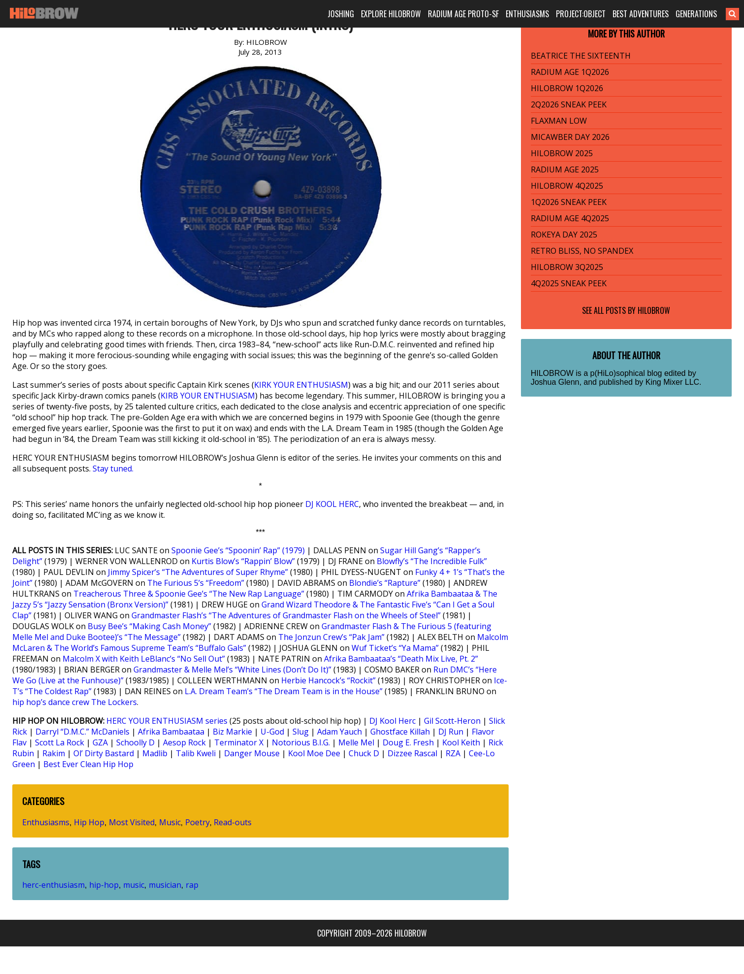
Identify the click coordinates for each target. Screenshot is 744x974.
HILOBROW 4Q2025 (567, 185)
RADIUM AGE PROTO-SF (463, 14)
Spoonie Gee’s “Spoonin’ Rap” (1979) (238, 550)
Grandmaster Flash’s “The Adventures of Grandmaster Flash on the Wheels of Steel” (286, 615)
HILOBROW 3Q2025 (567, 267)
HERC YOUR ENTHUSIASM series (166, 720)
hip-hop (104, 884)
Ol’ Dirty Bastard (103, 753)
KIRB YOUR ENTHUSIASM (208, 395)
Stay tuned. (113, 468)
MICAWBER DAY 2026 (570, 137)
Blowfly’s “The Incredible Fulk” (432, 561)
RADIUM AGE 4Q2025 (570, 218)
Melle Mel (356, 742)
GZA (100, 742)
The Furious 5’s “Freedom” (195, 582)
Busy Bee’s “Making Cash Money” (149, 626)
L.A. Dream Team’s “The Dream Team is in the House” (284, 691)
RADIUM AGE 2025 (565, 169)
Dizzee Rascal (412, 753)
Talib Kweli (196, 753)
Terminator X (238, 742)
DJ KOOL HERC (332, 504)
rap (192, 884)
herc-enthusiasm (53, 884)
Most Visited (132, 822)
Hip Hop (89, 822)
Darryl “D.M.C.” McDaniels (82, 731)
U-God (272, 731)
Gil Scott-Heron (452, 720)
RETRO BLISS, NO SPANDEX (582, 250)
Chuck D (364, 753)
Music (170, 822)
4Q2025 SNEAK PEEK (569, 283)
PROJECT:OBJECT (581, 14)
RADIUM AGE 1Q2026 (570, 72)
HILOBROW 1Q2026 (567, 88)
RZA (453, 753)
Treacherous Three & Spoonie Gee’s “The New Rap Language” (188, 593)
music (133, 884)
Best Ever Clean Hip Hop (88, 764)
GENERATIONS (696, 14)
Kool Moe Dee (314, 753)
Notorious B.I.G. (301, 742)
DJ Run (450, 731)
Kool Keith (461, 742)
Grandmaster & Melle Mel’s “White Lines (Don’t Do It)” (232, 669)
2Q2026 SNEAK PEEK (569, 104)
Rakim (53, 753)
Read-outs (233, 822)
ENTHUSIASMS (527, 14)
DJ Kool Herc (392, 720)
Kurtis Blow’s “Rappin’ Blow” (243, 561)
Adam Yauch (339, 731)
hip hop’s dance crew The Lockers (74, 702)
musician (165, 884)
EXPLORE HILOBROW (391, 14)
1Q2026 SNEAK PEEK (569, 202)
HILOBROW (654, 310)
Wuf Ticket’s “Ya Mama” (395, 647)
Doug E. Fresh (408, 742)
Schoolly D (135, 742)
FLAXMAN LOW (559, 120)
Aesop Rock (184, 742)
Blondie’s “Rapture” (385, 582)
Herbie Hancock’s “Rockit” (328, 680)
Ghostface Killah (400, 731)
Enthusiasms (45, 822)
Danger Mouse (252, 753)
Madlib (154, 753)
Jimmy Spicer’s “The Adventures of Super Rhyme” (198, 572)
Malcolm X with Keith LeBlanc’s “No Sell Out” (144, 658)
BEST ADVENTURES (641, 14)
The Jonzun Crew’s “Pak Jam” (331, 637)
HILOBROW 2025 (562, 153)
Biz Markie (232, 731)
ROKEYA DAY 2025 (564, 234)
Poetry (197, 822)
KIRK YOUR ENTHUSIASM (301, 384)
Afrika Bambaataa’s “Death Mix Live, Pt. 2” (401, 658)
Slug (300, 731)
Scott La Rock (59, 742)
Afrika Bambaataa (171, 731)
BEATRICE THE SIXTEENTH (581, 55)
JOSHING (340, 14)
